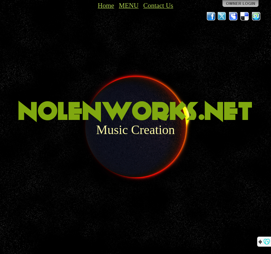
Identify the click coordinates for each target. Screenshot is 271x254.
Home (106, 5)
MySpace (234, 16)
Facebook (211, 16)
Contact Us (158, 5)
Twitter (222, 16)
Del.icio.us (245, 16)
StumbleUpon (256, 16)
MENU (129, 5)
